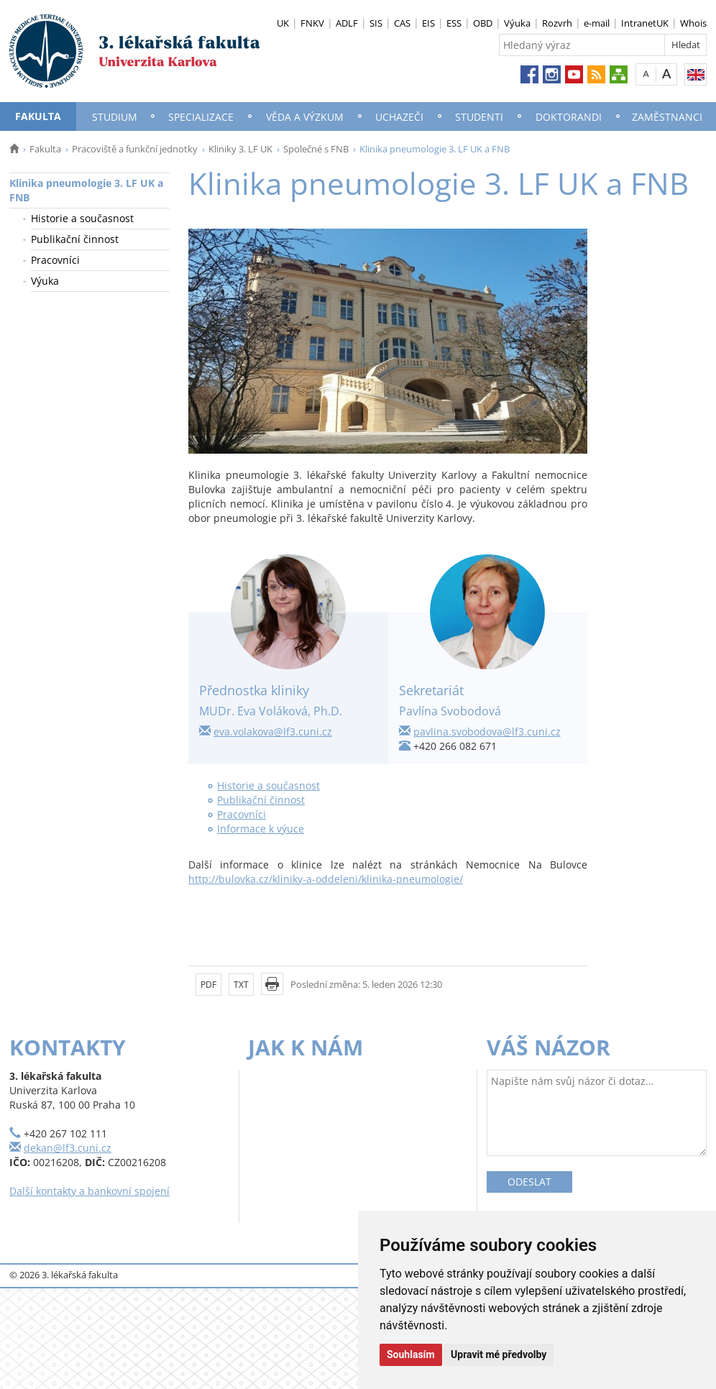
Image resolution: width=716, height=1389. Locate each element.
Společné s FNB (316, 148)
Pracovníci (55, 260)
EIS (428, 23)
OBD (482, 23)
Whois (693, 23)
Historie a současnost (82, 218)
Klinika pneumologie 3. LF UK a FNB (86, 190)
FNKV (312, 23)
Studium (114, 117)
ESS (454, 23)
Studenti (479, 117)
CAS (402, 23)
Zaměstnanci (667, 117)
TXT (241, 984)
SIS (376, 23)
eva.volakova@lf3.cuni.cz (273, 731)
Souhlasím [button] (411, 1354)
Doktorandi (569, 117)
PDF (208, 984)
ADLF (347, 23)
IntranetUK (645, 23)
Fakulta (38, 116)
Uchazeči (399, 117)
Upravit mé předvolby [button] (498, 1354)
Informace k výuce (260, 828)
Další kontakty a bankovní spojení (89, 1191)
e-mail (597, 23)
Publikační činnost (75, 239)
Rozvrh (557, 23)
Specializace (201, 117)
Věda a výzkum (305, 117)
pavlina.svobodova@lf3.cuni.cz (487, 731)
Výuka (517, 23)
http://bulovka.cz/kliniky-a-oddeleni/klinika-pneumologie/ (325, 879)
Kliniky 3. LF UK (240, 148)
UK (283, 23)
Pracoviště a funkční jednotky (135, 148)
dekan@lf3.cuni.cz (67, 1148)
